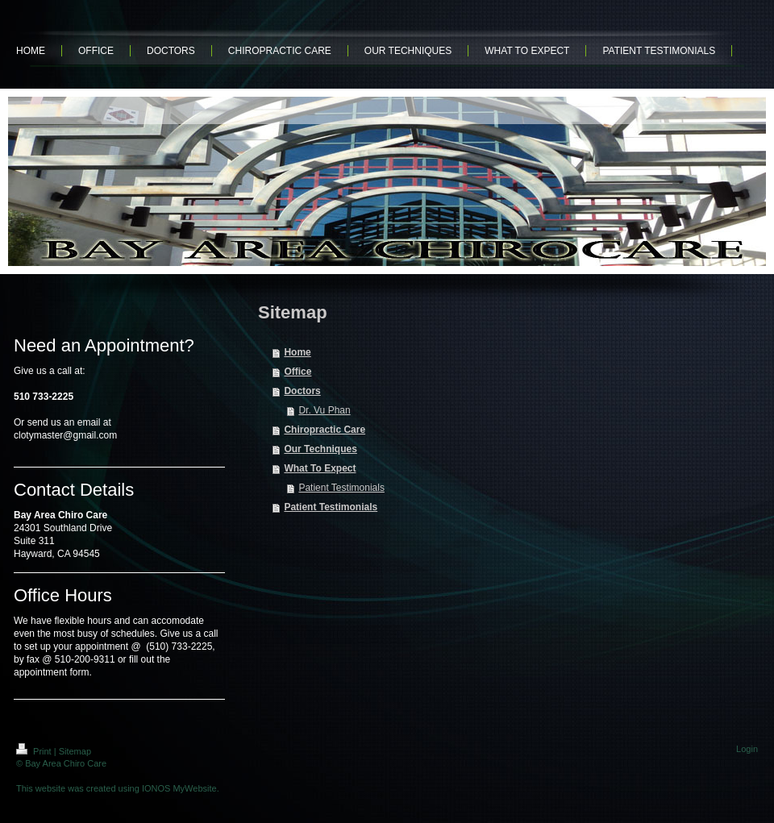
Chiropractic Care (324, 429)
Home (297, 352)
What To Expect (320, 468)
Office (297, 371)
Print (35, 751)
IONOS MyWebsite (179, 788)
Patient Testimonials (341, 487)
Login (747, 749)
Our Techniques (320, 449)
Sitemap (75, 751)
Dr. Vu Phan (324, 410)
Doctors (302, 391)
